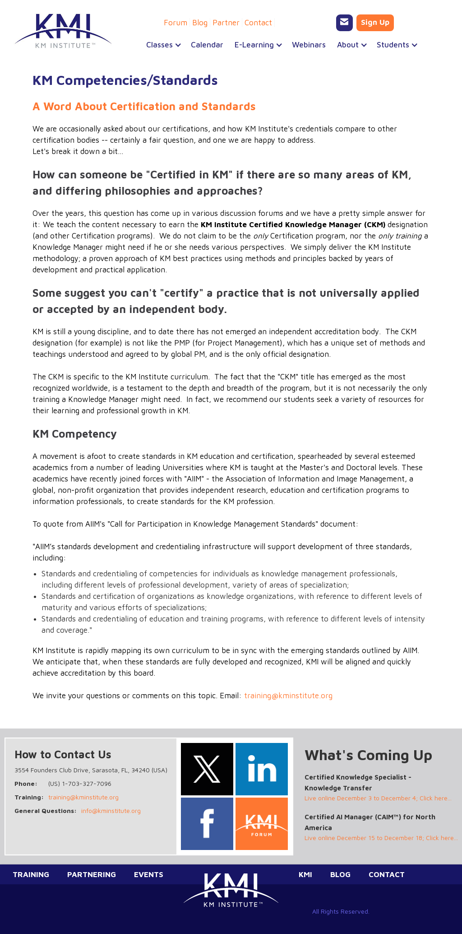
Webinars (309, 44)
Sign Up (375, 22)
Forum (175, 22)
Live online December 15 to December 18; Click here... (381, 837)
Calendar (207, 44)
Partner (226, 22)
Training (31, 874)
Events (148, 874)
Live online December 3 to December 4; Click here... (378, 798)
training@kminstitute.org (288, 695)
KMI (305, 874)
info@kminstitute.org (111, 810)
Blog (200, 22)
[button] (159, 44)
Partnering (91, 874)
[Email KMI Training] (344, 22)
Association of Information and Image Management (315, 478)
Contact (258, 22)
